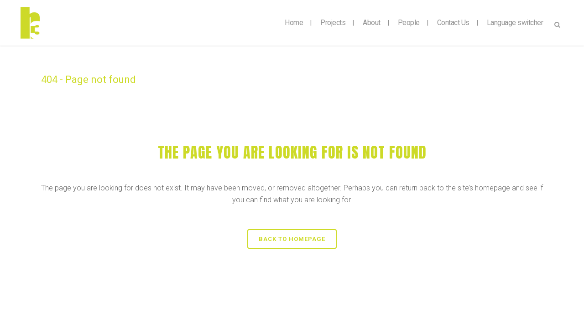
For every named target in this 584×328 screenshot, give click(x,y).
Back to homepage (292, 239)
